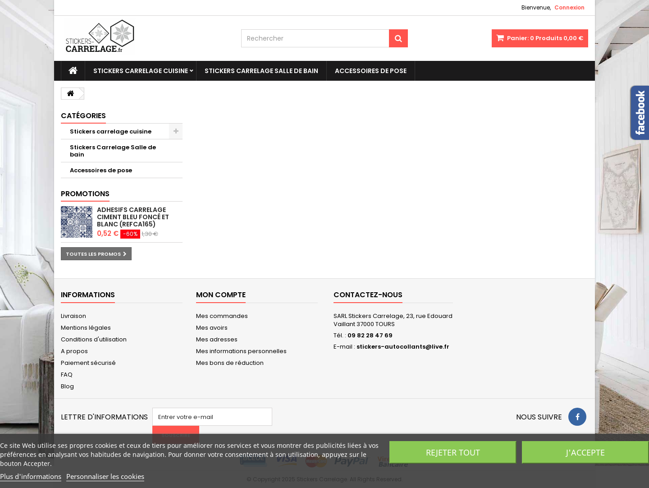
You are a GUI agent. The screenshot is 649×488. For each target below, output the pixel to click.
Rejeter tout (453, 452)
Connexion (569, 7)
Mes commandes (222, 316)
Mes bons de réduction (230, 363)
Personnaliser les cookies (105, 476)
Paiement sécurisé (88, 363)
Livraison (73, 316)
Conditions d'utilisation (94, 339)
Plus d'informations (30, 476)
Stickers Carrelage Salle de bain (261, 70)
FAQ (67, 374)
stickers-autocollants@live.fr (402, 346)
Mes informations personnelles (241, 351)
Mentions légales (86, 327)
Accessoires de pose (371, 70)
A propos (74, 351)
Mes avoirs (212, 327)
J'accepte (585, 452)
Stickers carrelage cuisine (140, 70)
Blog (67, 386)
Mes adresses (217, 339)
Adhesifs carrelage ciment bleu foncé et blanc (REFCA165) (133, 217)
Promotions (85, 194)
